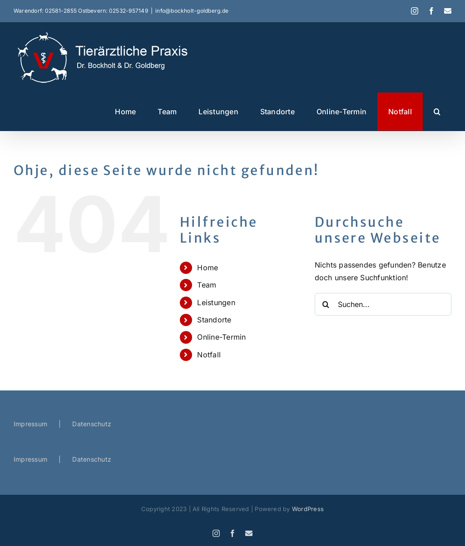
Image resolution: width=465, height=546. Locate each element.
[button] (437, 112)
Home (207, 267)
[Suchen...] (383, 304)
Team (206, 284)
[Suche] (326, 304)
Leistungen (216, 302)
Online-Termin (221, 336)
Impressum (30, 424)
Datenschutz (91, 424)
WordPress (308, 508)
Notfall (209, 354)
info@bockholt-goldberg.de (191, 10)
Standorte (214, 319)
